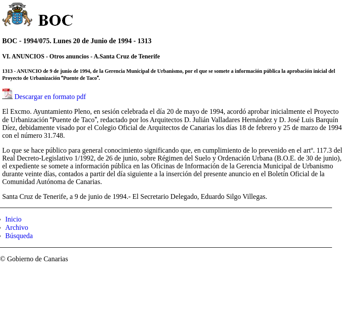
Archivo (16, 227)
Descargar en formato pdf (50, 96)
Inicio (13, 219)
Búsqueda (19, 235)
